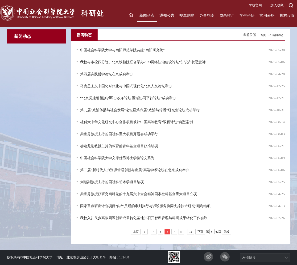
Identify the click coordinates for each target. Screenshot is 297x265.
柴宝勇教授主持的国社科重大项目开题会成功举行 (119, 134)
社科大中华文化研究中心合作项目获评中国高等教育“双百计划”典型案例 (136, 122)
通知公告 (166, 15)
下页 (200, 231)
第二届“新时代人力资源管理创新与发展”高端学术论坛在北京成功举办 (134, 170)
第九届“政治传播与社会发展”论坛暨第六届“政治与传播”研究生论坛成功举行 (140, 110)
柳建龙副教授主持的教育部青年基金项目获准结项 (119, 146)
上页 (136, 231)
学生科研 (247, 15)
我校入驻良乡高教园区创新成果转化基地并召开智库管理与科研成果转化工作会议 (143, 218)
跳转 (226, 231)
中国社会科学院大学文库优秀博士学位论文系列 (117, 158)
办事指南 (206, 15)
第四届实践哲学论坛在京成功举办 (106, 74)
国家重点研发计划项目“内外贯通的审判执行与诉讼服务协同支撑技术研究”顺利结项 (145, 206)
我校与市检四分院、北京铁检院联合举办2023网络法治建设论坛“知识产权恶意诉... (144, 62)
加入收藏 (277, 5)
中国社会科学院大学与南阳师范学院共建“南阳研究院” (122, 50)
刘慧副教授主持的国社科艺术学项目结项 (112, 182)
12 (190, 231)
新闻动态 (146, 15)
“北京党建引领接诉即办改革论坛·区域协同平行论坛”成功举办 (128, 98)
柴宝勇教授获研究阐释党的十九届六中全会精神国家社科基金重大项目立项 (138, 194)
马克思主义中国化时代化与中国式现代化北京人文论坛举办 (126, 86)
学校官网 (255, 5)
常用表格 (267, 15)
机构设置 (287, 15)
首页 (263, 35)
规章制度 (186, 15)
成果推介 (227, 15)
